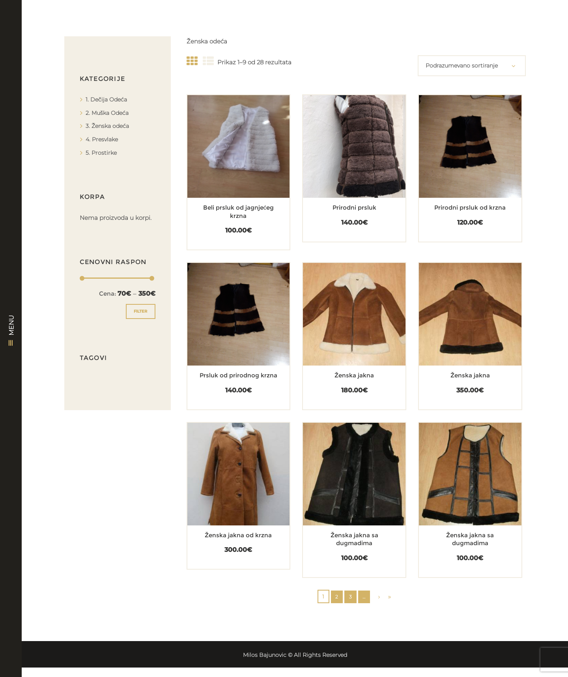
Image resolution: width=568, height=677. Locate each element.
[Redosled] (472, 66)
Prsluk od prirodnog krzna (238, 381)
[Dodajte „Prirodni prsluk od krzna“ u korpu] (456, 165)
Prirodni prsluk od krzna (470, 208)
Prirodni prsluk (354, 208)
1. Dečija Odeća (107, 99)
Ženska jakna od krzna (238, 544)
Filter (139, 312)
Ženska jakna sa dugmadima (354, 549)
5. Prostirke (102, 152)
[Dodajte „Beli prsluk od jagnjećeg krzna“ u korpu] (224, 165)
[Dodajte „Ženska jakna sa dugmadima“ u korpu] (340, 501)
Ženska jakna (354, 377)
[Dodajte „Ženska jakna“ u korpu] (340, 333)
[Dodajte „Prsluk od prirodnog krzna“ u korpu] (224, 333)
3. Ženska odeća (109, 125)
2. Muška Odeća (109, 112)
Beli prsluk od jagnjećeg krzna (238, 213)
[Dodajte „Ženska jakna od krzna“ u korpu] (224, 501)
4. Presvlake (103, 139)
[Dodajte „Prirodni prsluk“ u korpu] (340, 165)
